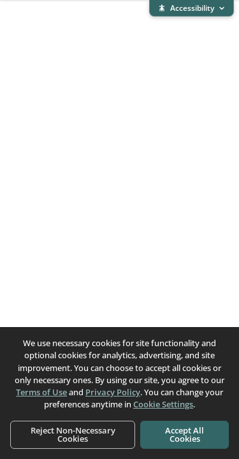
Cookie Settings (163, 404)
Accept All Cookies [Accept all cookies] (184, 434)
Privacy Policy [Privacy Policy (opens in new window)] (112, 392)
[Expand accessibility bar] (191, 8)
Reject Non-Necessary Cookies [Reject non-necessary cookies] (73, 434)
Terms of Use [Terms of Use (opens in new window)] (41, 392)
